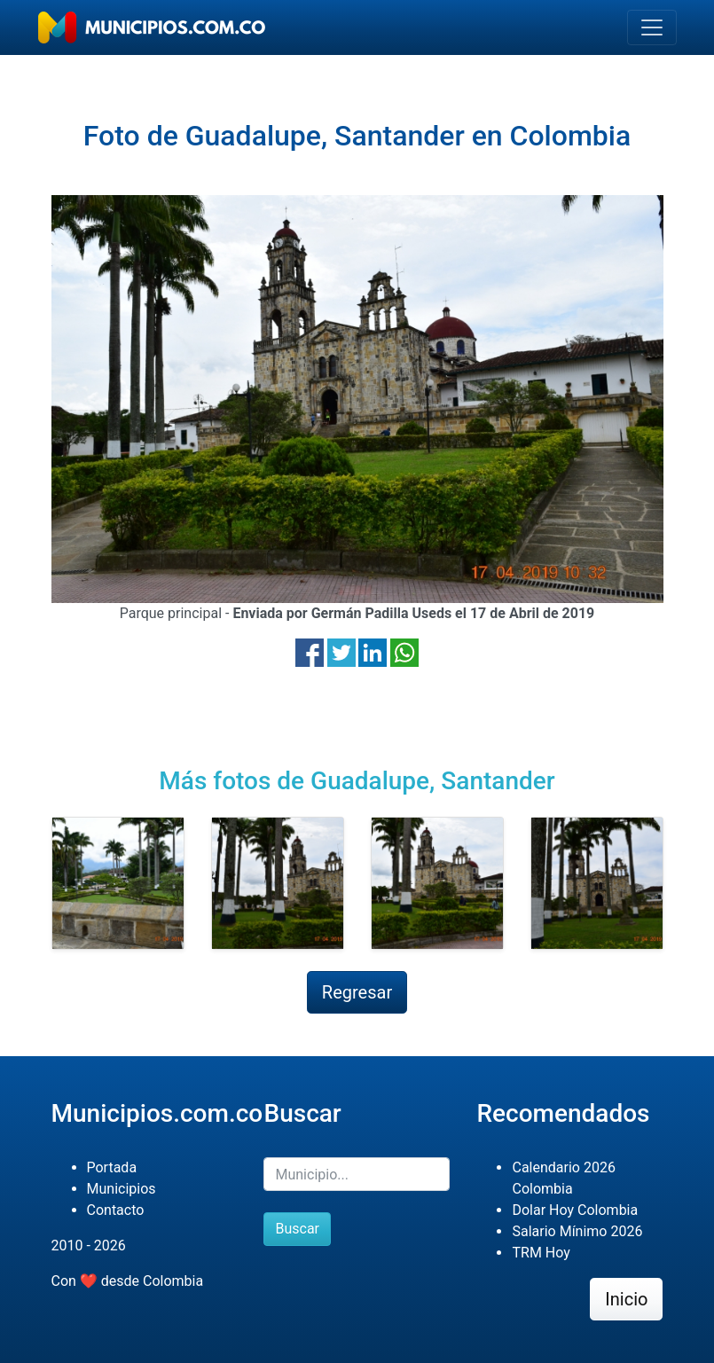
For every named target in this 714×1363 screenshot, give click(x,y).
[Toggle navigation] (652, 27)
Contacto (116, 1210)
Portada (112, 1167)
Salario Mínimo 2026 (577, 1231)
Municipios (121, 1188)
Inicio (626, 1299)
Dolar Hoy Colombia (575, 1210)
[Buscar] (356, 1174)
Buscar (297, 1228)
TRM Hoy (540, 1252)
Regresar (357, 992)
